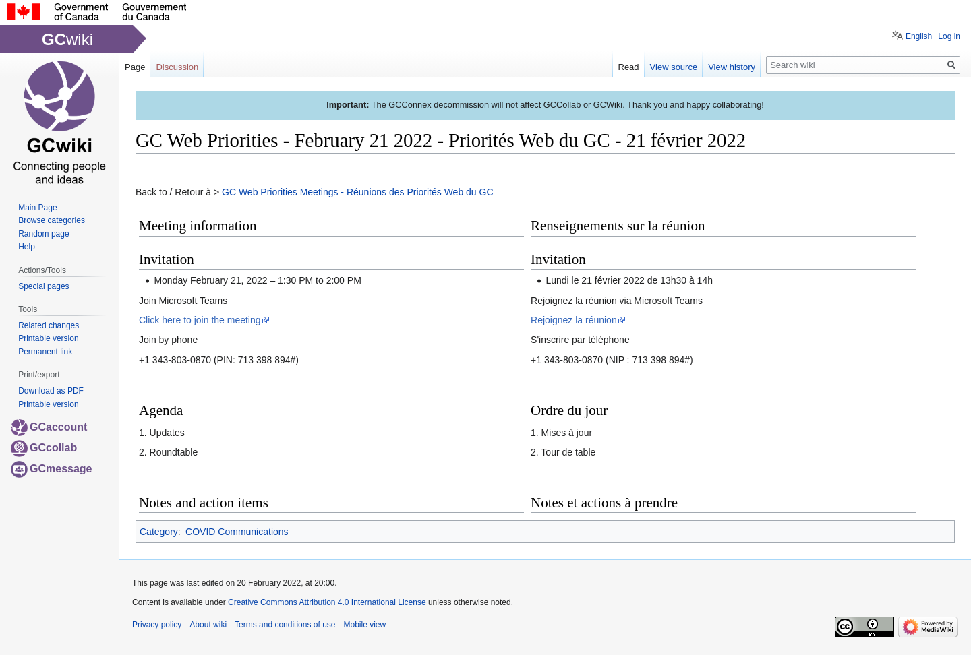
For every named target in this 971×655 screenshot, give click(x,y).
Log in (949, 36)
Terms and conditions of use (285, 624)
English (919, 36)
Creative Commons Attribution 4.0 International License (327, 602)
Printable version (48, 338)
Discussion (177, 67)
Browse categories (51, 220)
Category (159, 531)
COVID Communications (237, 531)
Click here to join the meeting (200, 320)
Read (628, 67)
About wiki (208, 624)
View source (674, 67)
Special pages (43, 286)
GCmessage (51, 468)
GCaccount (49, 427)
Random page (43, 234)
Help (26, 246)
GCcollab (44, 448)
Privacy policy (156, 624)
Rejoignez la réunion (574, 320)
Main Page (37, 207)
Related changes (48, 325)
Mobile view (364, 624)
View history (731, 67)
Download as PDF (51, 391)
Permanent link (45, 351)
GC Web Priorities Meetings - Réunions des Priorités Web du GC (358, 192)
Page (135, 67)
